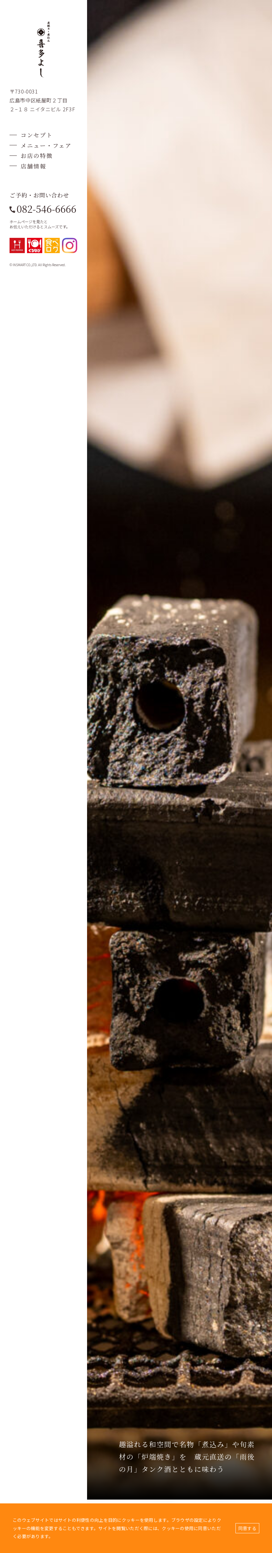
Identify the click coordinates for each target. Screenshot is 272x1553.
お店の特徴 (37, 155)
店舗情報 (33, 166)
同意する (247, 1528)
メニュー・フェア (46, 145)
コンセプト (37, 135)
